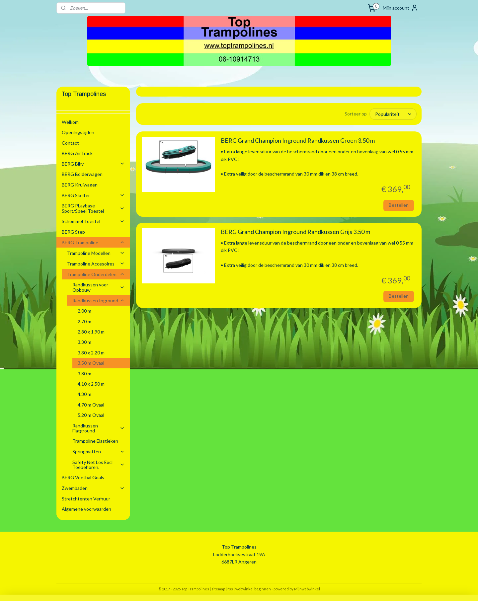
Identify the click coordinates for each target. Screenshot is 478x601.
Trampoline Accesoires (96, 263)
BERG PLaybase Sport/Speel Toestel (93, 208)
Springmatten (98, 451)
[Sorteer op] (393, 114)
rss (230, 589)
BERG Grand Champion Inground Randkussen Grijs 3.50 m (295, 231)
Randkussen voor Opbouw (98, 287)
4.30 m (84, 394)
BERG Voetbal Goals (83, 477)
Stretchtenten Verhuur (86, 498)
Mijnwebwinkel (307, 589)
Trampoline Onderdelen (96, 274)
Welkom (70, 122)
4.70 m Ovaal (91, 405)
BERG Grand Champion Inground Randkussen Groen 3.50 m (297, 140)
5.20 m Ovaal (91, 415)
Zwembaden (93, 488)
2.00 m (84, 311)
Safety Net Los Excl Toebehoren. (98, 464)
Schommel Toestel (93, 221)
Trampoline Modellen (96, 253)
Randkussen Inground (98, 300)
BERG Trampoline (93, 242)
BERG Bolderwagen (82, 174)
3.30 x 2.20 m (91, 352)
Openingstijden (78, 132)
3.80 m (84, 373)
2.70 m (84, 321)
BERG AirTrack (77, 153)
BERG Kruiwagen (80, 185)
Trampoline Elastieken (95, 441)
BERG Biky (93, 164)
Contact (70, 143)
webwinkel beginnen (253, 589)
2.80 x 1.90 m (91, 332)
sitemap (218, 589)
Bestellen (399, 205)
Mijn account (401, 8)
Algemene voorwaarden (86, 509)
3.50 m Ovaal (91, 363)
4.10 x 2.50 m (91, 384)
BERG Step (73, 232)
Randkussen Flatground (98, 428)
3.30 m (84, 342)
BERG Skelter (93, 195)
